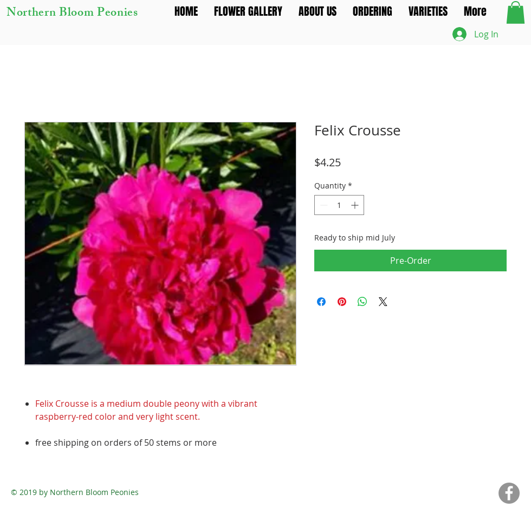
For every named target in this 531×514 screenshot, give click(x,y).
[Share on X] (383, 301)
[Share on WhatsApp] (362, 301)
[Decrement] (322, 205)
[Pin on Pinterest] (341, 301)
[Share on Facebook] (321, 301)
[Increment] (355, 205)
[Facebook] (509, 493)
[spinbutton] (339, 205)
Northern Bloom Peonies (72, 13)
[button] (515, 12)
